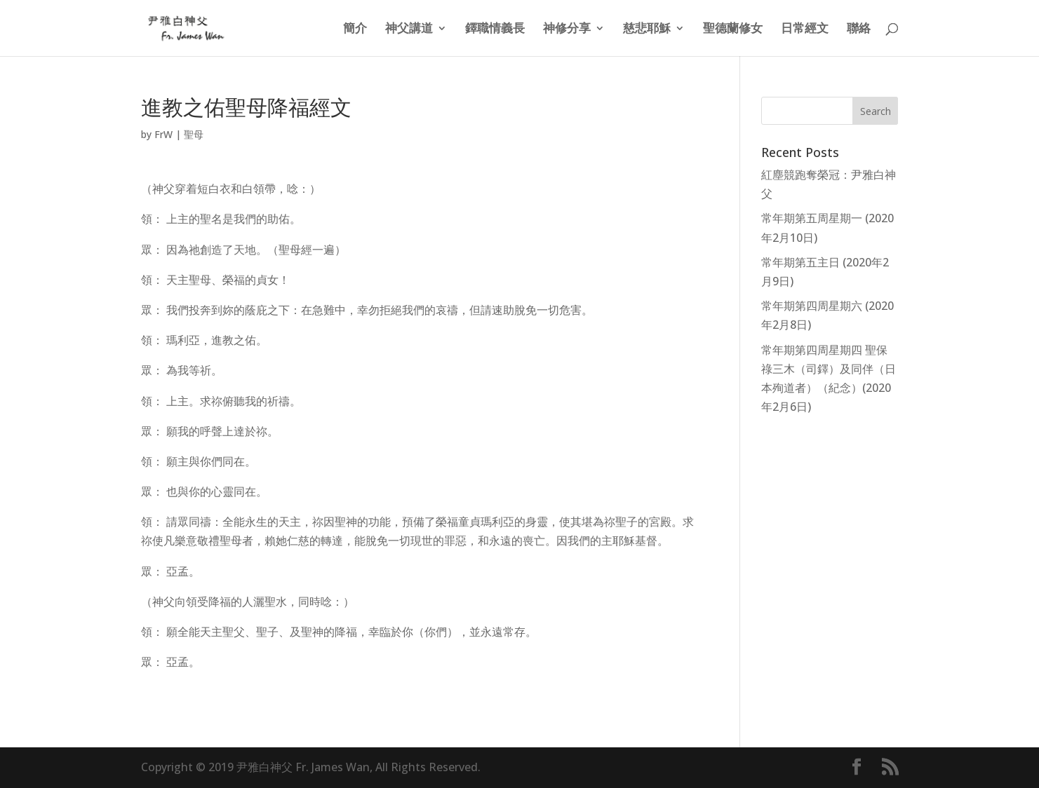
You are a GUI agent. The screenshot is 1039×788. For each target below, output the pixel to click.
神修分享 (567, 29)
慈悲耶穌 (647, 29)
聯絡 (859, 29)
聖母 (193, 134)
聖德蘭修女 (733, 29)
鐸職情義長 (495, 29)
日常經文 (805, 29)
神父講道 (409, 29)
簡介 (355, 29)
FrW (163, 134)
